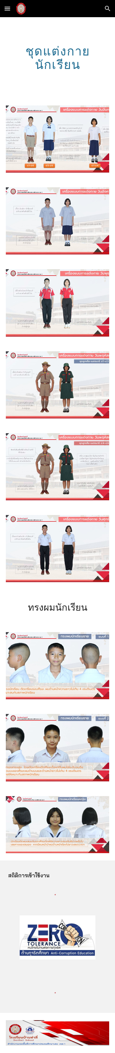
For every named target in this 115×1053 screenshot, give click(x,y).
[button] (7, 8)
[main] (57, 58)
